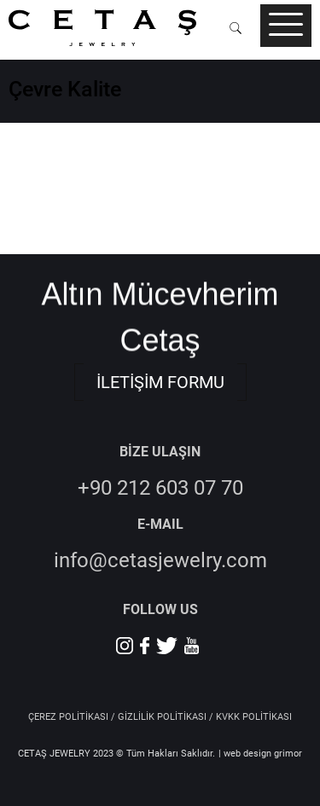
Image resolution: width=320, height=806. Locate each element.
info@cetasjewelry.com (160, 560)
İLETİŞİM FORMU (160, 382)
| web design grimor (260, 753)
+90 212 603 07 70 (160, 488)
